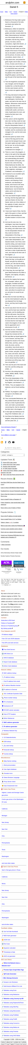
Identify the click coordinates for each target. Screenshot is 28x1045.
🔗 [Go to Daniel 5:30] (23, 414)
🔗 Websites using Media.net (10, 1028)
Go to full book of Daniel (8, 427)
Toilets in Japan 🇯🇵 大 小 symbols (10, 523)
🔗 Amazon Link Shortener (10, 982)
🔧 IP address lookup (8, 678)
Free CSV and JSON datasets (11, 639)
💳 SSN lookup (6, 742)
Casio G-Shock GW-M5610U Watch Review (12, 488)
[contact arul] (13, 442)
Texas (3, 850)
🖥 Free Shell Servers (8, 650)
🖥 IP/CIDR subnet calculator (10, 710)
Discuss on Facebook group (9, 626)
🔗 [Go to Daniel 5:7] (12, 116)
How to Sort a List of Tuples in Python (11, 508)
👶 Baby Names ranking (9, 761)
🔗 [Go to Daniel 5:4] (24, 64)
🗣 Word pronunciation (9, 766)
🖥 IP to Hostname (7, 702)
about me (9, 1042)
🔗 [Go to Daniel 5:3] (22, 57)
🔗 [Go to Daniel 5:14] (6, 219)
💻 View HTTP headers (9, 715)
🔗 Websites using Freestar (10, 1032)
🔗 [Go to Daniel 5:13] (10, 208)
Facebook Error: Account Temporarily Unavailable (14, 491)
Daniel (15, 11)
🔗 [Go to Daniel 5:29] (24, 409)
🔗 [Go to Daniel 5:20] (9, 305)
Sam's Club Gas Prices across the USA (13, 475)
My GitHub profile (6, 629)
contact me (17, 1042)
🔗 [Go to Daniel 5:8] (24, 125)
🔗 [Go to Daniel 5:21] (18, 327)
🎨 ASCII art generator (8, 957)
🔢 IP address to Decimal (9, 690)
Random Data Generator (9, 467)
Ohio (3, 836)
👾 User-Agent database (9, 770)
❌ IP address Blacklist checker (11, 686)
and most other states (8, 864)
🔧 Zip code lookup (7, 746)
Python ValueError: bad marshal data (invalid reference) (12, 504)
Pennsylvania (6, 843)
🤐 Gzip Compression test (9, 786)
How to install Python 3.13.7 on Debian (11, 519)
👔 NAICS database (8, 658)
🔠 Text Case (6, 944)
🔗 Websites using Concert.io (10, 1024)
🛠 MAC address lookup (9, 673)
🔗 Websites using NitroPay (10, 1007)
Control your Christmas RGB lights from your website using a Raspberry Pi (12, 537)
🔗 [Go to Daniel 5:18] (13, 277)
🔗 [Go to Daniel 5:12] (14, 193)
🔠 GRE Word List (7, 654)
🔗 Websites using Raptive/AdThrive (13, 1003)
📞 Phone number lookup (9, 698)
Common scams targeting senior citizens (11, 529)
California (4, 809)
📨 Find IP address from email (11, 682)
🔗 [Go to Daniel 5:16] (14, 254)
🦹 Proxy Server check (8, 782)
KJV (11, 11)
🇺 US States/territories (9, 738)
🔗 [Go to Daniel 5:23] (17, 362)
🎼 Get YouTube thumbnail (10, 932)
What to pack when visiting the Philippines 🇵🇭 (13, 526)
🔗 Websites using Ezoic (9, 991)
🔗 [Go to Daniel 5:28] (12, 396)
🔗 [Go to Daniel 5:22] (23, 334)
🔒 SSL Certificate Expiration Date (12, 694)
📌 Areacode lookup (8, 750)
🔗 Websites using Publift (9, 1019)
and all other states (7, 925)
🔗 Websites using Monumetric (11, 1011)
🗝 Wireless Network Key (9, 731)
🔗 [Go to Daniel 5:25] (14, 376)
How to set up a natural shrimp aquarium (11, 532)
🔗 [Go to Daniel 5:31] (17, 420)
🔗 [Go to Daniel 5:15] (21, 235)
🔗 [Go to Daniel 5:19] (10, 294)
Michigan (4, 816)
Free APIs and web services (10, 643)
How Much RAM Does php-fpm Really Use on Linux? (13, 484)
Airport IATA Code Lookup (10, 463)
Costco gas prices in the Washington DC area (13, 801)
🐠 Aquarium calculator (9, 948)
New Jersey (5, 823)
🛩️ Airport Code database (9, 662)
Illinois (4, 884)
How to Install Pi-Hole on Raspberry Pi (11, 500)
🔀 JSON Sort (6, 940)
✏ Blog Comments (6, 545)
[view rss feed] (2, 442)
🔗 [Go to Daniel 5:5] (6, 79)
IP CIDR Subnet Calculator (10, 469)
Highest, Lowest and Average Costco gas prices (13, 794)
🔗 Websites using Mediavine (10, 995)
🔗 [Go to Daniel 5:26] (23, 382)
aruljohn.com (12, 2)
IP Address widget (7, 635)
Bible (6, 11)
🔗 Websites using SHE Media (11, 1036)
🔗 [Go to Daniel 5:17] (19, 268)
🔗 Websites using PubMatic (10, 1015)
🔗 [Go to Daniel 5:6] (6, 92)
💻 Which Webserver (8, 719)
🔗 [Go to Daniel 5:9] (12, 134)
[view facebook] (6, 442)
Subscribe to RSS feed (8, 621)
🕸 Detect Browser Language (10, 778)
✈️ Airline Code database (9, 666)
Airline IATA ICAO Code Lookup (11, 465)
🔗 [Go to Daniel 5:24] (11, 369)
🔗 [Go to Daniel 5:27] (6, 389)
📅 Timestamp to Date (8, 952)
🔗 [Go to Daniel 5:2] (25, 44)
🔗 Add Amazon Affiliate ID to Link (12, 987)
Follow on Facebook (7, 623)
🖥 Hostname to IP (7, 706)
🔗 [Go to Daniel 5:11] (24, 171)
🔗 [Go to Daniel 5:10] (22, 149)
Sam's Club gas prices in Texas (11, 870)
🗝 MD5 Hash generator (9, 936)
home (1, 11)
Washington (5, 857)
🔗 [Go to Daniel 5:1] (12, 26)
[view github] (9, 442)
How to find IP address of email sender (11, 516)
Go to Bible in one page (8, 435)
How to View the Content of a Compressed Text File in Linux (13, 495)
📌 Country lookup (7, 754)
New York (4, 830)
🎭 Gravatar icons (7, 774)
